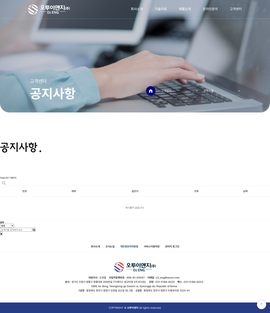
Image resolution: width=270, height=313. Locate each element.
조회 (196, 191)
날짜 (245, 191)
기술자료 (161, 9)
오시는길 (110, 246)
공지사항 (208, 91)
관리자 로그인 (172, 246)
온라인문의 (210, 9)
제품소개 (185, 9)
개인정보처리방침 (129, 246)
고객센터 (236, 9)
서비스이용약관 (152, 246)
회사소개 (137, 9)
